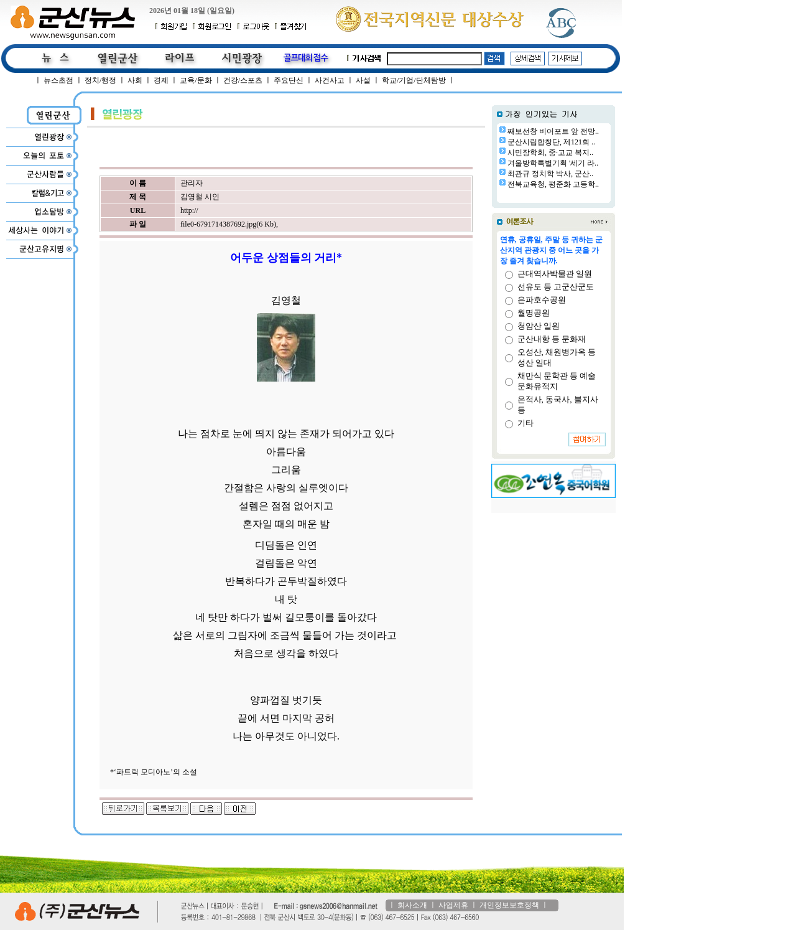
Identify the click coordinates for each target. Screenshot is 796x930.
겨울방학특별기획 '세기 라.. (552, 163)
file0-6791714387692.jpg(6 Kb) (228, 224)
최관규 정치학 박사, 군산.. (550, 173)
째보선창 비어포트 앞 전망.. (553, 131)
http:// (189, 210)
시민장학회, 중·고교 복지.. (550, 152)
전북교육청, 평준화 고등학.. (553, 184)
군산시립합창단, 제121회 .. (551, 142)
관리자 (191, 183)
